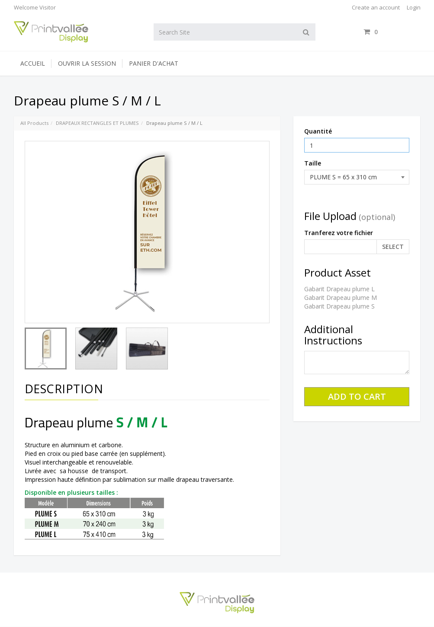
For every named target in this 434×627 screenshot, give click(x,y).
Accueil (32, 63)
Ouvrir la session (87, 63)
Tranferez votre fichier (338, 233)
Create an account (376, 7)
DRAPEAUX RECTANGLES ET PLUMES (97, 123)
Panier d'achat (153, 63)
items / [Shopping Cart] (391, 32)
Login (414, 7)
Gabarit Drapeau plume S (339, 306)
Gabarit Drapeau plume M (340, 297)
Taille (312, 163)
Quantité (318, 131)
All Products (34, 123)
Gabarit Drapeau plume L (339, 289)
